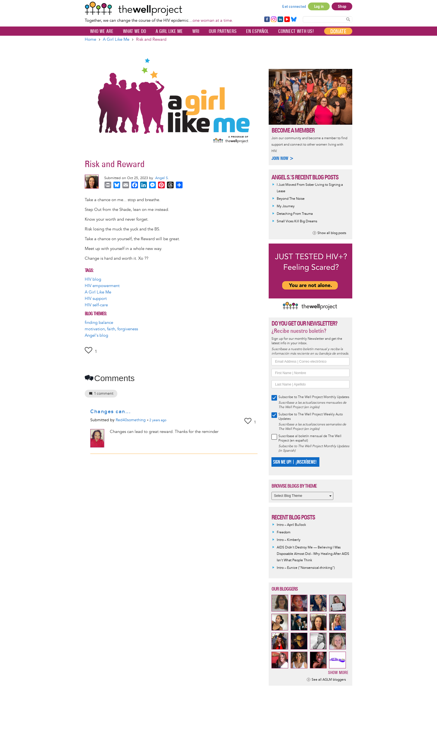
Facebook (266, 19)
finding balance (99, 322)
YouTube (286, 19)
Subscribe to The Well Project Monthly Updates (313, 397)
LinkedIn (280, 19)
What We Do (134, 31)
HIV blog (93, 279)
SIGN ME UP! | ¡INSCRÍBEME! (294, 462)
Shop (342, 6)
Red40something (131, 420)
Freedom (283, 532)
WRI (195, 31)
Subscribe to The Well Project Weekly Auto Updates (310, 416)
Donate (338, 31)
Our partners (223, 31)
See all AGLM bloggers (329, 680)
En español (257, 31)
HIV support (96, 298)
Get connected (294, 6)
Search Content (348, 19)
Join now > (282, 158)
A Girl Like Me (169, 31)
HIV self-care (96, 305)
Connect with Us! (296, 31)
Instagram (273, 19)
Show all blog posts (331, 233)
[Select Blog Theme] (302, 496)
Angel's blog (96, 335)
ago (157, 420)
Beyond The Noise (291, 199)
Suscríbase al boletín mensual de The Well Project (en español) (309, 438)
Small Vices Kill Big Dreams (297, 221)
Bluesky (294, 19)
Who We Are (101, 31)
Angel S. (162, 178)
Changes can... (110, 411)
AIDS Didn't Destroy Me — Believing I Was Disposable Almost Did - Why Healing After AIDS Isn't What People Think (313, 553)
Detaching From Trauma (295, 214)
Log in (319, 6)
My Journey (286, 206)
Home (90, 39)
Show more (338, 672)
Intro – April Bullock (291, 525)
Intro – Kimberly (288, 540)
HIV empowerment (102, 285)
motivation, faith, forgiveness (111, 329)
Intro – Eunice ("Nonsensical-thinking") (306, 568)
